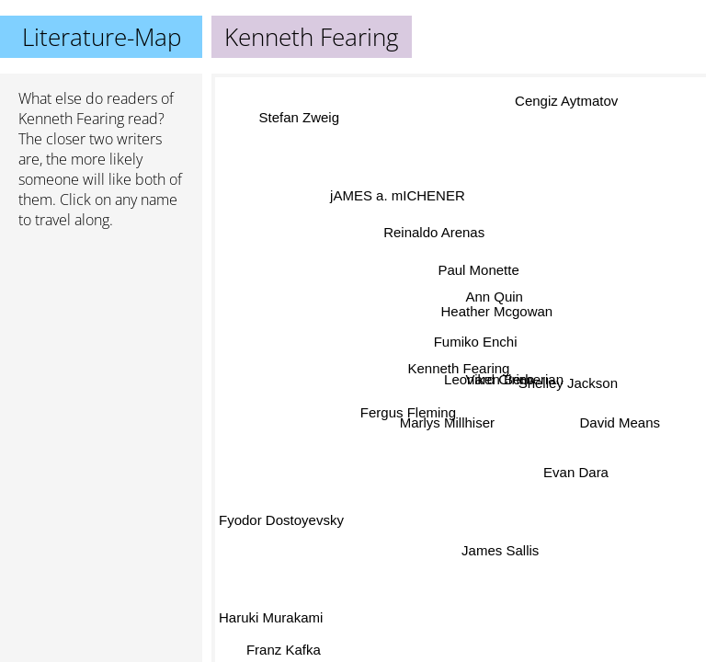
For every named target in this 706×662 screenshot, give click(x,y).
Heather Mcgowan (496, 311)
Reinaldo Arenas (431, 234)
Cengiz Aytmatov (568, 102)
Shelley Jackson (568, 378)
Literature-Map (101, 36)
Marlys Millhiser (450, 424)
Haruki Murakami (271, 618)
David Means (619, 422)
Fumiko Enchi (475, 341)
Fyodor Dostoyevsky (281, 514)
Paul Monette (478, 270)
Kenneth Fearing (71, 118)
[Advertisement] (101, 341)
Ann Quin (493, 296)
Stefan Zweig (302, 112)
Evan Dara (576, 473)
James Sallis (496, 551)
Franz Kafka (287, 649)
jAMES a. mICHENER (398, 194)
